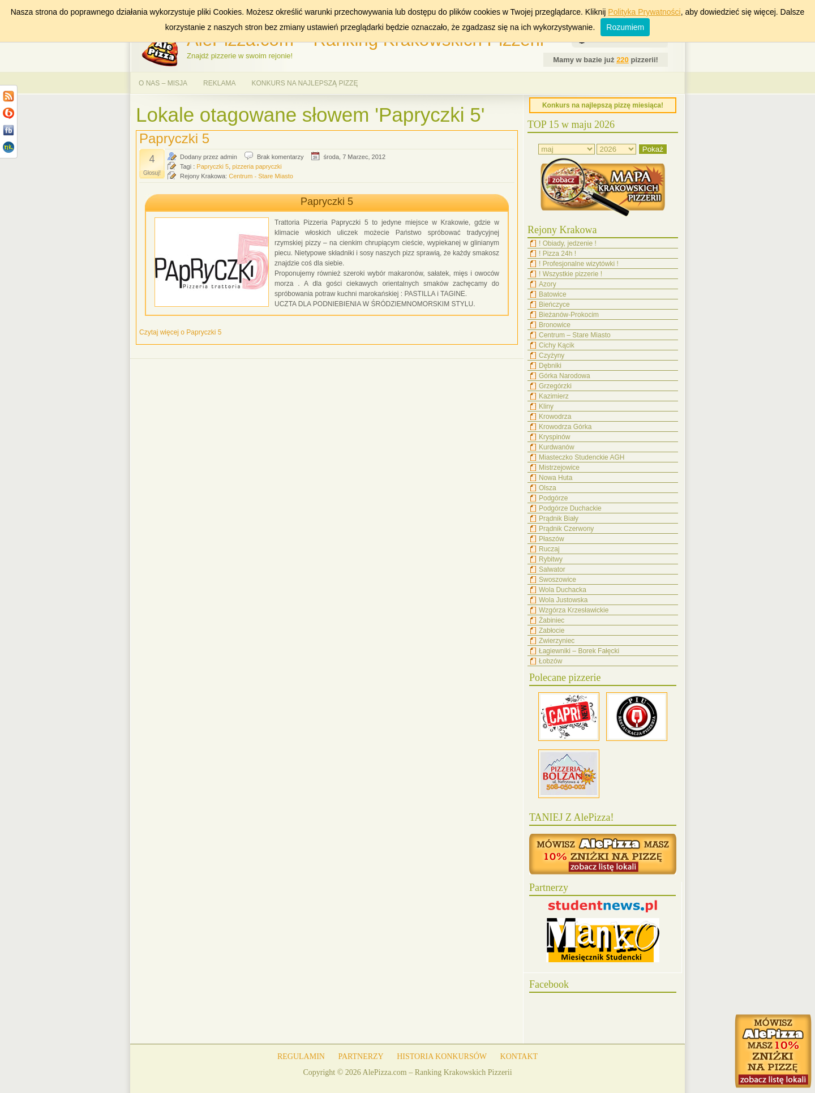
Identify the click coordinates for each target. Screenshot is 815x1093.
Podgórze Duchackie (570, 508)
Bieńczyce (554, 304)
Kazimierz (554, 396)
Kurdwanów (556, 447)
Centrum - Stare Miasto (261, 176)
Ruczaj (549, 549)
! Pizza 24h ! (557, 254)
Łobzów (550, 661)
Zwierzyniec (556, 641)
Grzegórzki (555, 386)
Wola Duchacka (562, 590)
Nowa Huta (555, 478)
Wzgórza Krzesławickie (573, 610)
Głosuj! (152, 173)
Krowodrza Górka (565, 427)
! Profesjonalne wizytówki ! (579, 264)
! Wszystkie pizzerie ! (570, 274)
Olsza (547, 488)
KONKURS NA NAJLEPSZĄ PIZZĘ (304, 83)
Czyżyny (551, 355)
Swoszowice (557, 580)
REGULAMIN (301, 1056)
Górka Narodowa (564, 376)
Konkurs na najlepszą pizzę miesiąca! (602, 105)
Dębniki (550, 366)
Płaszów (551, 539)
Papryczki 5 (174, 138)
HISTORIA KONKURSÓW (442, 1056)
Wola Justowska (563, 600)
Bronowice (554, 325)
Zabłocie (551, 631)
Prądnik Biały (558, 518)
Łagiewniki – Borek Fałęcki (579, 651)
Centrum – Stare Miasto (575, 335)
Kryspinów (554, 437)
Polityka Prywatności (644, 11)
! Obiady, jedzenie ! (568, 243)
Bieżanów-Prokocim (569, 315)
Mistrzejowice (559, 468)
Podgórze (553, 498)
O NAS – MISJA (163, 83)
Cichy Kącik (556, 345)
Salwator (552, 569)
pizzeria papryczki (256, 166)
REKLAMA (219, 83)
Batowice (553, 294)
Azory (547, 284)
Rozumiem (625, 27)
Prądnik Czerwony (566, 529)
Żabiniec (551, 620)
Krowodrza (555, 417)
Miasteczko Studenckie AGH (581, 457)
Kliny (546, 406)
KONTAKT (519, 1056)
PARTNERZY (360, 1056)
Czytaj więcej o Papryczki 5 (180, 332)
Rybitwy (551, 559)
